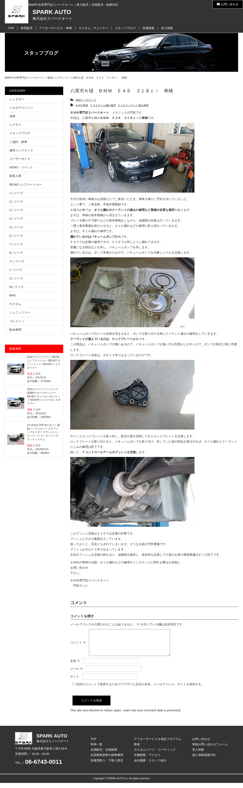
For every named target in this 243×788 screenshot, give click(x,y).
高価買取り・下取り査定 (106, 765)
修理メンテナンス (86, 100)
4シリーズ (16, 218)
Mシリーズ (16, 287)
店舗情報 (148, 28)
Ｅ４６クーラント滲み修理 (133, 105)
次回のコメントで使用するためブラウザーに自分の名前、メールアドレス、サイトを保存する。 (140, 689)
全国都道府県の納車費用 (106, 760)
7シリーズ (16, 244)
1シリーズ (16, 193)
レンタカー (16, 99)
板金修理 (15, 329)
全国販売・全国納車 (103, 754)
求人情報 (167, 28)
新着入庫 (15, 176)
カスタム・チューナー (93, 28)
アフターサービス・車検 (55, 28)
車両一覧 (96, 749)
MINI (12, 295)
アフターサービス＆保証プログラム (158, 744)
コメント (78, 645)
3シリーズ (16, 210)
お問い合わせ (228, 4)
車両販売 (27, 28)
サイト (74, 681)
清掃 (12, 116)
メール (76, 673)
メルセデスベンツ (21, 107)
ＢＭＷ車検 (81, 105)
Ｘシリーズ (16, 261)
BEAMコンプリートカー (25, 184)
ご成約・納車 (18, 142)
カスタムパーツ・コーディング (155, 754)
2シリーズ (16, 201)
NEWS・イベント (21, 167)
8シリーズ (16, 252)
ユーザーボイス (19, 159)
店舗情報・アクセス (147, 760)
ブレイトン (16, 321)
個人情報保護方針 (204, 760)
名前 (75, 666)
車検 (137, 749)
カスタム (15, 304)
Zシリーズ (16, 278)
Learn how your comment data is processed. (152, 715)
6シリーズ (16, 235)
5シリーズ (16, 227)
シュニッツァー (19, 312)
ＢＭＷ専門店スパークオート (89, 580)
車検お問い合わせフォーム (210, 749)
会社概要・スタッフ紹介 (150, 765)
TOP (11, 28)
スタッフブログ (125, 28)
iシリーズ (15, 269)
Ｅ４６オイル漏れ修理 (103, 105)
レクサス (15, 124)
